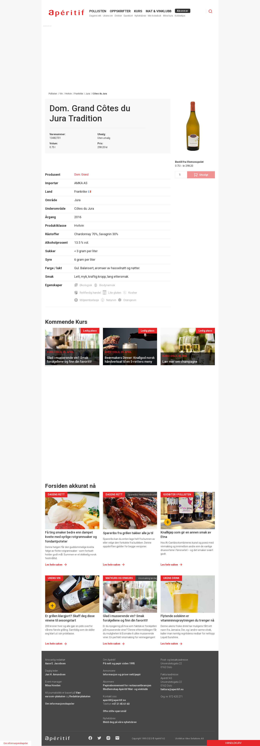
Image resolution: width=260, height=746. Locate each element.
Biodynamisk (107, 285)
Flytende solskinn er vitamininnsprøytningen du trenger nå (187, 618)
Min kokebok (154, 15)
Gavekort (128, 15)
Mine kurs (168, 15)
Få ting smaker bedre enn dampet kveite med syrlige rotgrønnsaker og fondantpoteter (71, 536)
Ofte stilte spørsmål (114, 711)
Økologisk (86, 285)
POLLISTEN (97, 11)
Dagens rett (95, 15)
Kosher (132, 292)
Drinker (118, 15)
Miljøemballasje (89, 300)
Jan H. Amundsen (55, 674)
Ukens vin (108, 15)
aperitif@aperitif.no (114, 700)
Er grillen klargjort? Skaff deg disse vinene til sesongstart (70, 618)
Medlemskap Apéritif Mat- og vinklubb (125, 689)
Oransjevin (129, 300)
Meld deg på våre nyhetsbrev (120, 722)
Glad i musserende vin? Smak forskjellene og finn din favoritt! (125, 618)
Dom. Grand (81, 174)
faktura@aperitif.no (172, 689)
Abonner (182, 10)
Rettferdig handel (90, 292)
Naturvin (111, 300)
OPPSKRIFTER (120, 11)
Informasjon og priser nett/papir (122, 674)
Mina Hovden (52, 685)
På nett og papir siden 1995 (119, 663)
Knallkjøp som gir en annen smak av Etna (186, 534)
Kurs (138, 11)
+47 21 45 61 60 (120, 703)
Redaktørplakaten (79, 696)
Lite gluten (114, 292)
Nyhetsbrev (140, 15)
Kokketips (180, 15)
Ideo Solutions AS (194, 738)
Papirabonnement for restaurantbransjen (127, 685)
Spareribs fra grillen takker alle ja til (128, 533)
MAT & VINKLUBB (158, 11)
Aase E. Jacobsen (55, 663)
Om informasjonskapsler (59, 703)
